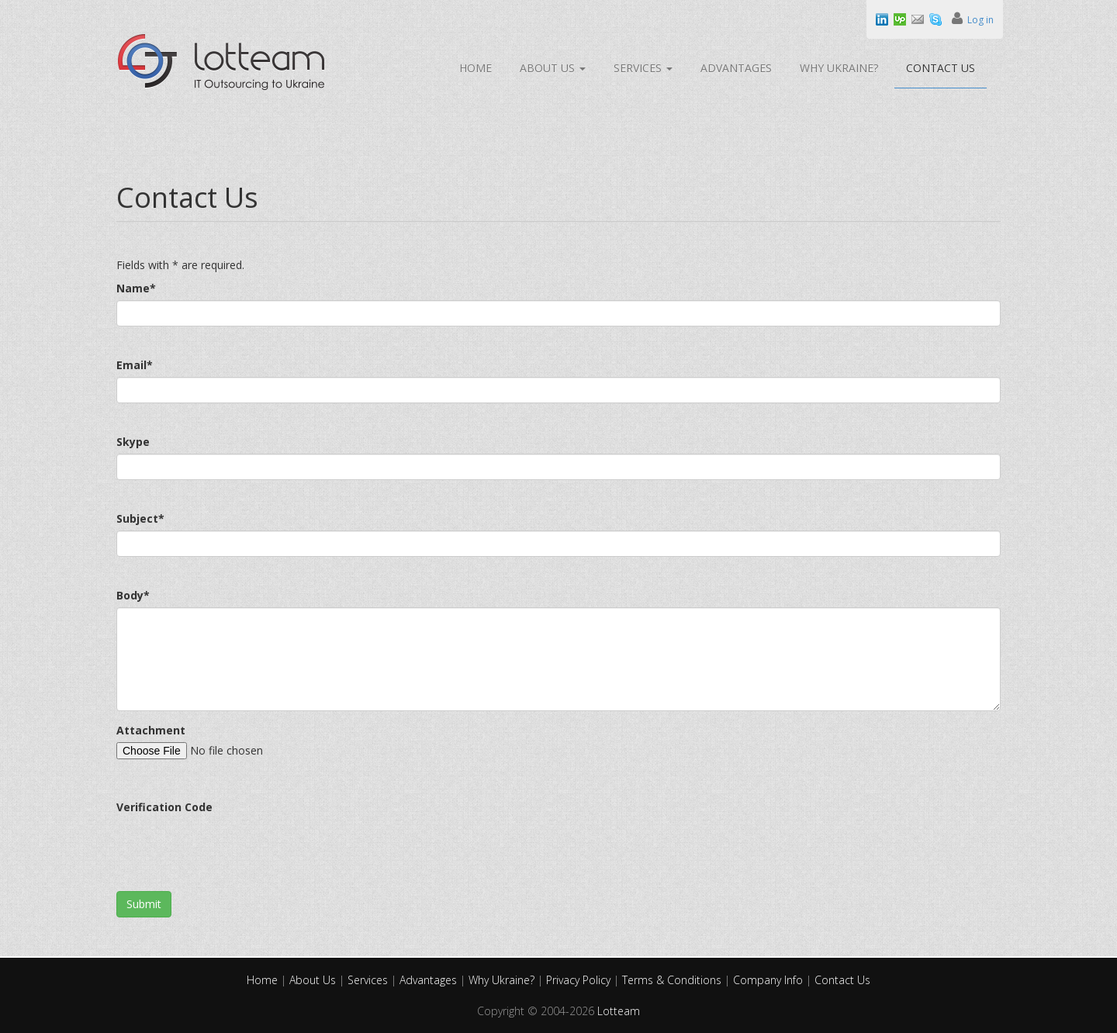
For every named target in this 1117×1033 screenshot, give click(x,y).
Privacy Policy (580, 980)
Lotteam (618, 1011)
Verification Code (164, 807)
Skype (133, 441)
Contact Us (940, 67)
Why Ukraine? (839, 67)
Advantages (736, 67)
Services (643, 67)
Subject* (140, 518)
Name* (136, 288)
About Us (553, 67)
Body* (133, 595)
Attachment (150, 730)
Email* (134, 365)
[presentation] (234, 849)
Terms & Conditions (673, 980)
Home (475, 67)
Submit (143, 904)
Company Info (769, 980)
